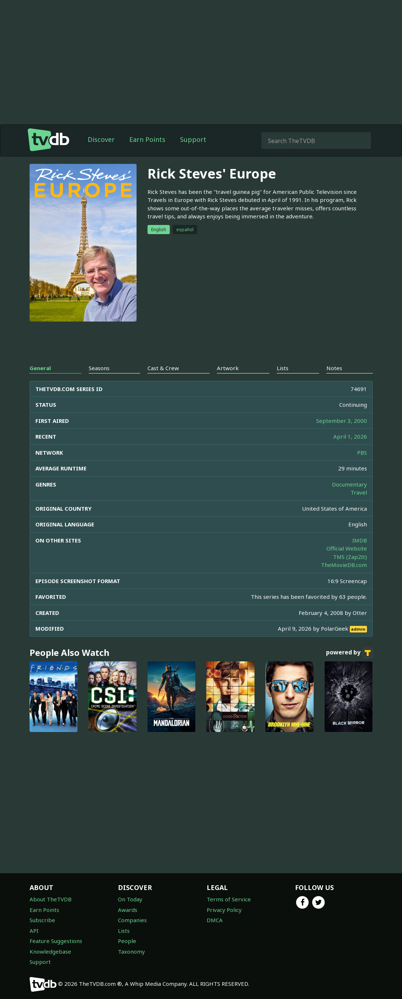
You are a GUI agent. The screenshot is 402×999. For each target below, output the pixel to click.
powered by (349, 653)
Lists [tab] (282, 368)
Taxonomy (131, 951)
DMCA (215, 920)
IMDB (359, 540)
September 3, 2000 (341, 420)
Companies (132, 920)
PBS (362, 452)
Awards (127, 909)
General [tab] (40, 368)
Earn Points (147, 139)
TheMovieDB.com (344, 564)
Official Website (346, 548)
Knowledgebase (50, 951)
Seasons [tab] (99, 368)
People (127, 940)
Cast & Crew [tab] (163, 368)
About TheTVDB (51, 899)
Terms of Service (229, 899)
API (34, 930)
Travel (359, 492)
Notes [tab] (334, 368)
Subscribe (42, 920)
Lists (124, 930)
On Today (130, 899)
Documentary (349, 484)
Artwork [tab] (228, 368)
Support (193, 139)
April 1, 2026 (350, 436)
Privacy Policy (224, 909)
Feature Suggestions (56, 940)
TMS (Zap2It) (350, 556)
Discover (101, 139)
